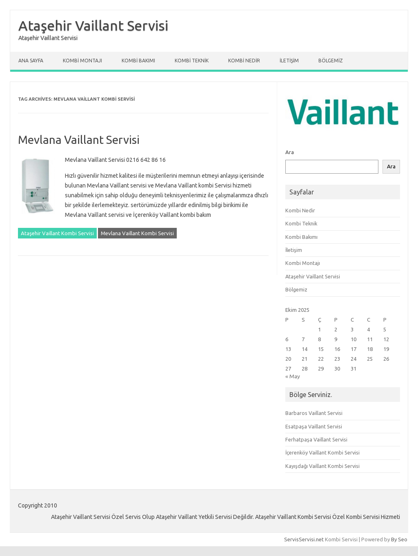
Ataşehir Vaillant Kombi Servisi (57, 233)
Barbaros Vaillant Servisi (313, 413)
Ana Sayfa (30, 60)
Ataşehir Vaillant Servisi (93, 25)
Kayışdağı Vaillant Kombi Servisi (322, 466)
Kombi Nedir (244, 60)
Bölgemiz (330, 60)
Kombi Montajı (82, 60)
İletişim (289, 60)
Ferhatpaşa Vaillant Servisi (316, 439)
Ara (289, 152)
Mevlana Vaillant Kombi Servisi (137, 233)
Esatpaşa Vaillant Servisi (313, 426)
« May (292, 376)
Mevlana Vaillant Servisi (79, 139)
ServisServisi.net (304, 539)
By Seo (399, 539)
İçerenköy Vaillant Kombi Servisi (322, 452)
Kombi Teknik (192, 60)
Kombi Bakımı (138, 60)
